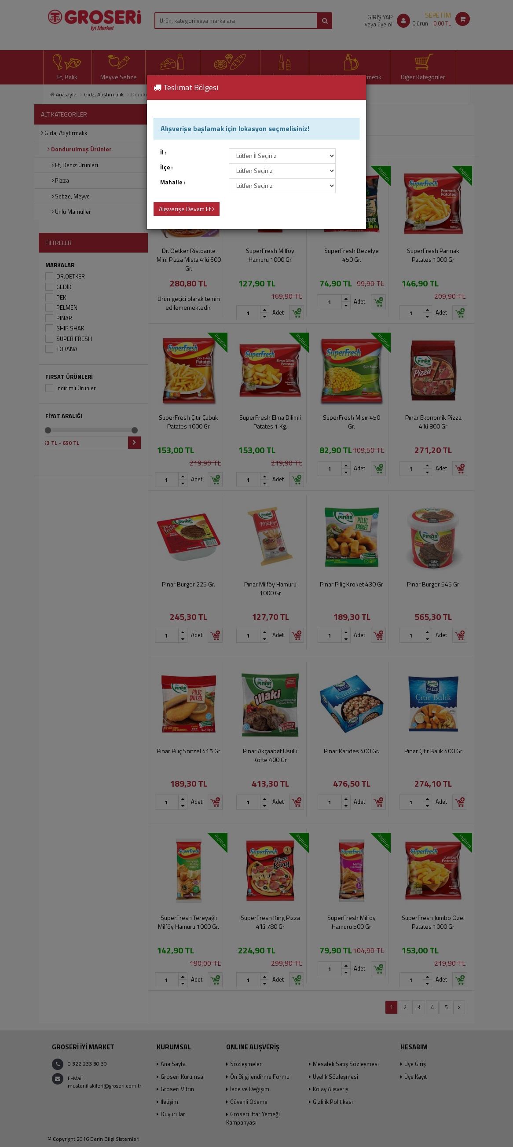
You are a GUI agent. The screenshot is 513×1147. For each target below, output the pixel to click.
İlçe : (166, 167)
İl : (163, 152)
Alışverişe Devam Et (186, 208)
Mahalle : (172, 182)
